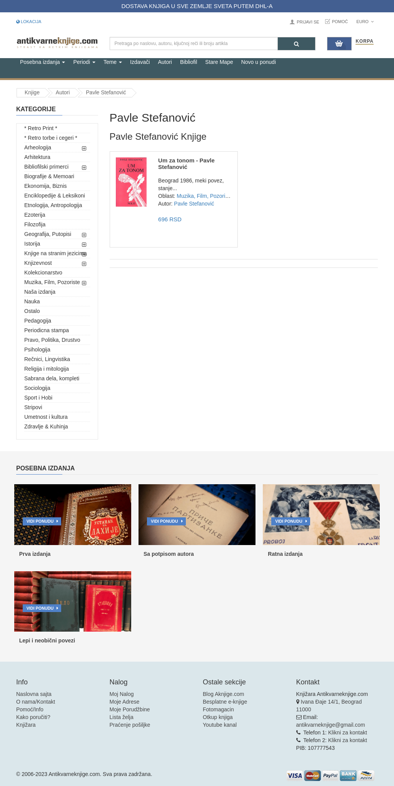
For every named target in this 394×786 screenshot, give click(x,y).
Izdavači (140, 62)
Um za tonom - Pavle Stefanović (186, 163)
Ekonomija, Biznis (45, 186)
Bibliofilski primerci (46, 167)
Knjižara (26, 725)
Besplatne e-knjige (225, 702)
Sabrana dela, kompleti (51, 378)
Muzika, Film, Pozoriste (52, 282)
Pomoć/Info (29, 709)
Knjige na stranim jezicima (55, 253)
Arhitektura (37, 157)
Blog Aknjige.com (223, 694)
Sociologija (37, 388)
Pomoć (340, 21)
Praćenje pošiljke (130, 725)
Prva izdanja (35, 554)
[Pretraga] (296, 43)
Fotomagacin (218, 709)
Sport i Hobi (38, 398)
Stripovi (33, 407)
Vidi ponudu (40, 521)
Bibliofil (188, 62)
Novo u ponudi (258, 62)
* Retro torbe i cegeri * (50, 138)
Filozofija (34, 224)
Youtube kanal (220, 725)
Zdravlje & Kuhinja (46, 426)
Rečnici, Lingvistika (47, 359)
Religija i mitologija (46, 369)
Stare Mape (219, 62)
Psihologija (37, 349)
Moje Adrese (125, 702)
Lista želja (122, 717)
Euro (365, 21)
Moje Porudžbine (130, 709)
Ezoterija (34, 215)
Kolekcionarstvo (43, 272)
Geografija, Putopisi (47, 234)
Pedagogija (37, 321)
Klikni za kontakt (347, 732)
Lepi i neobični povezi (47, 640)
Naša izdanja (39, 292)
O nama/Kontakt (35, 702)
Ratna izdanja (285, 554)
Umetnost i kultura (46, 417)
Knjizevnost (38, 263)
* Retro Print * (40, 128)
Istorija (32, 244)
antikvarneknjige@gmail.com (330, 725)
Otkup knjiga (218, 717)
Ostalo (32, 311)
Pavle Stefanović (106, 92)
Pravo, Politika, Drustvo (52, 340)
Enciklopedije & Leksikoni (54, 195)
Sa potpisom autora (169, 554)
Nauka (32, 301)
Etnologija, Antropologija (53, 205)
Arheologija (37, 147)
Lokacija (28, 21)
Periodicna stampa (46, 330)
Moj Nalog (122, 694)
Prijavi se (308, 22)
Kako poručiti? (33, 717)
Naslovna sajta (34, 694)
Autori (165, 62)
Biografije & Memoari (49, 176)
